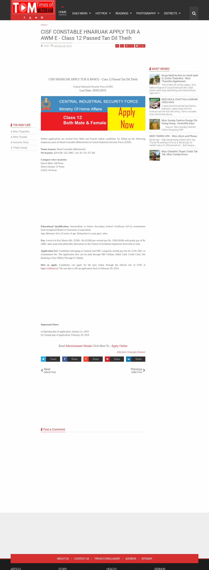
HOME (62, 13)
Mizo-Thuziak (20, 136)
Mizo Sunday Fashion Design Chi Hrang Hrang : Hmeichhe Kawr (179, 122)
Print (129, 45)
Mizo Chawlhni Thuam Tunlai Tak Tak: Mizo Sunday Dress (180, 153)
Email (140, 45)
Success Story (21, 142)
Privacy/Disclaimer (107, 558)
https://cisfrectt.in (49, 268)
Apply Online (119, 346)
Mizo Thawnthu (21, 131)
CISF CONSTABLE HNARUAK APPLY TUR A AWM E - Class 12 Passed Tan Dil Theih (90, 35)
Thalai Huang (20, 147)
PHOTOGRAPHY (146, 13)
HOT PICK (101, 13)
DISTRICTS (170, 13)
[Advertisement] (93, 63)
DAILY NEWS (79, 13)
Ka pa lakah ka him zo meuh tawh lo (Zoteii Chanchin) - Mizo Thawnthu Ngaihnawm (180, 78)
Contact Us (81, 558)
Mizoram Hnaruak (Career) (131, 352)
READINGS (121, 13)
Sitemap (147, 558)
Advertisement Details (78, 346)
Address (130, 558)
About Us (63, 558)
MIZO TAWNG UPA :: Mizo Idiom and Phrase (173, 136)
